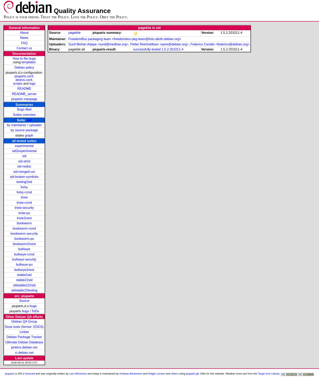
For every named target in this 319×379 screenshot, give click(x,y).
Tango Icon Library (268, 373)
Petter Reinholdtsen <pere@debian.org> (159, 44)
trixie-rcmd (24, 202)
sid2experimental (24, 151)
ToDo (35, 311)
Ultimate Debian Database (24, 342)
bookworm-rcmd (24, 228)
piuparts (9, 373)
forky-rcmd (24, 192)
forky (24, 187)
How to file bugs (24, 58)
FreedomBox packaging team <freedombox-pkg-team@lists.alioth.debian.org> (124, 39)
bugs (33, 306)
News (24, 37)
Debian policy (24, 67)
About (24, 32)
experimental (24, 146)
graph (29, 135)
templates (29, 62)
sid (29, 120)
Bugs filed (24, 109)
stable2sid (24, 275)
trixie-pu (24, 213)
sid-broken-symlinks (24, 177)
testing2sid (24, 182)
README (24, 88)
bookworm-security (24, 233)
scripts (17, 83)
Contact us (24, 48)
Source (24, 300)
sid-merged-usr (24, 171)
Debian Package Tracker (24, 337)
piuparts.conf (23, 76)
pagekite (74, 32)
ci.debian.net (24, 352)
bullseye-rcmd (24, 254)
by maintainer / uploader (24, 125)
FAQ (24, 43)
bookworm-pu (24, 238)
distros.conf (23, 80)
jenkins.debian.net (24, 347)
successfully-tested (147, 49)
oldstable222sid (24, 285)
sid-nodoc (24, 166)
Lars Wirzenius (78, 373)
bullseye (24, 249)
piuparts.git (192, 373)
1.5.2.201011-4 (172, 49)
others (174, 373)
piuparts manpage (24, 99)
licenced (30, 373)
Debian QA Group (24, 321)
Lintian (24, 332)
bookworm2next (24, 244)
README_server (24, 94)
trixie (24, 197)
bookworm (24, 223)
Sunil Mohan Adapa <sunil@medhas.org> (98, 44)
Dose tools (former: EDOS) (24, 327)
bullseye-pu (24, 264)
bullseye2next (24, 270)
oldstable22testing (24, 290)
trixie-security (24, 207)
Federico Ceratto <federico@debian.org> (220, 44)
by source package (24, 130)
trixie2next (24, 218)
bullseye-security (24, 259)
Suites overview (24, 114)
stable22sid (24, 280)
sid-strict (24, 161)
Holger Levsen (156, 373)
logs (33, 83)
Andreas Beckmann (130, 373)
